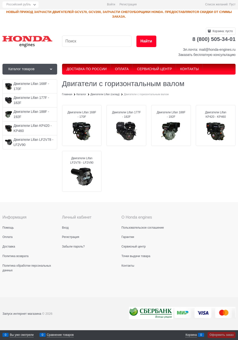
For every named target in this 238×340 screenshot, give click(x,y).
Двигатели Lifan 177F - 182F (126, 114)
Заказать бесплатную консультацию (207, 55)
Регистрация (128, 4)
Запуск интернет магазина (21, 313)
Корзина (191, 335)
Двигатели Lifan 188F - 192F (171, 114)
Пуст (232, 4)
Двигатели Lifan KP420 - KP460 (215, 114)
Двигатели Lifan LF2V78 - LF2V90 (81, 160)
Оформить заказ (222, 335)
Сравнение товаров (60, 335)
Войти (111, 4)
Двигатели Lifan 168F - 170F (81, 114)
